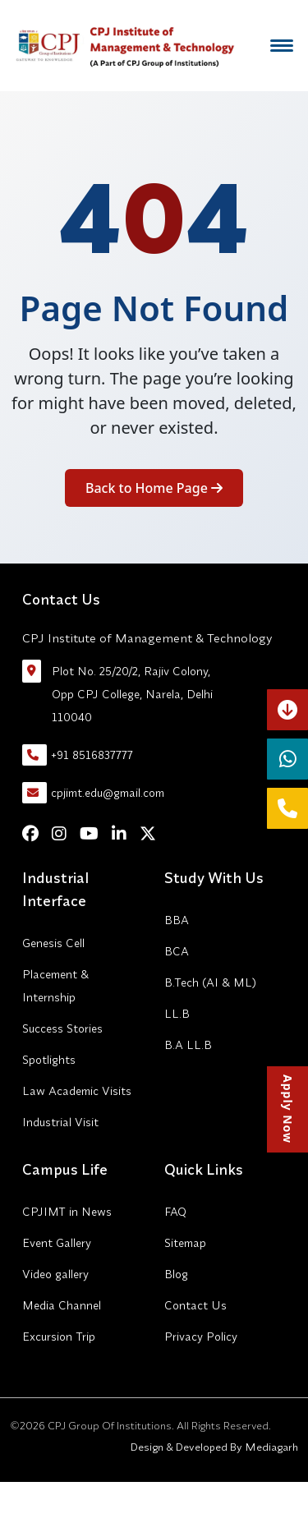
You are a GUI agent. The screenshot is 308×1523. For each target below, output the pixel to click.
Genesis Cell (53, 943)
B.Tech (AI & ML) (210, 982)
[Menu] (281, 46)
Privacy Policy (200, 1336)
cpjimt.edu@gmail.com (93, 792)
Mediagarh (270, 1446)
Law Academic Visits (76, 1091)
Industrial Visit (60, 1122)
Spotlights (49, 1059)
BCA (176, 951)
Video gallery (55, 1274)
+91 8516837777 (77, 755)
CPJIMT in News (67, 1211)
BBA (176, 920)
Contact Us (195, 1305)
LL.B (177, 1013)
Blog (176, 1274)
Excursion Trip (58, 1336)
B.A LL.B (188, 1045)
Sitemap (185, 1242)
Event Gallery (56, 1242)
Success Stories (62, 1028)
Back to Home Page (154, 488)
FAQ (175, 1211)
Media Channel (61, 1305)
